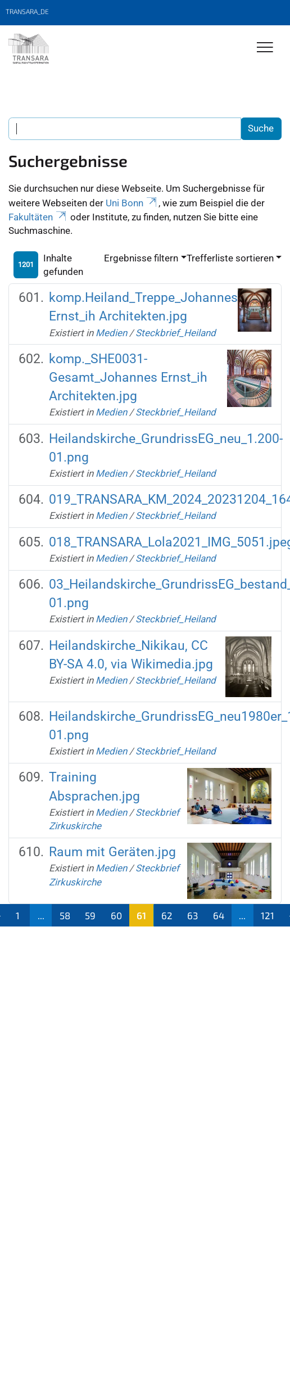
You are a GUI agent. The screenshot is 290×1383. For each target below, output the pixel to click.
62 (167, 915)
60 (116, 915)
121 (267, 915)
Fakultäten (38, 217)
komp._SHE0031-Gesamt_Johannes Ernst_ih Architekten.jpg (128, 377)
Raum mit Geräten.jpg (112, 852)
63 (192, 915)
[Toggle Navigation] (265, 48)
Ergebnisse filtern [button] (141, 258)
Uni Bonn (132, 203)
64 (218, 915)
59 (90, 915)
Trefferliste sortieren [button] (230, 258)
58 (65, 915)
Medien (111, 332)
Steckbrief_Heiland (175, 332)
